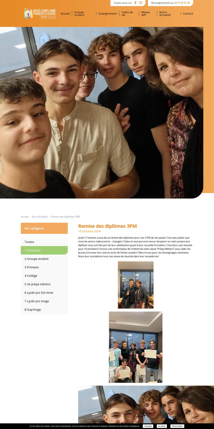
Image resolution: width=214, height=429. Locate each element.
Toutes (29, 242)
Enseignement (108, 13)
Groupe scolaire (79, 13)
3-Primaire (32, 267)
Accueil (65, 13)
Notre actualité (165, 13)
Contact (188, 13)
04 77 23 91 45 (182, 2)
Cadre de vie (127, 13)
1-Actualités (33, 250)
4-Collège (31, 276)
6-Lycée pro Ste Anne (39, 293)
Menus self (145, 13)
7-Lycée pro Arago (37, 301)
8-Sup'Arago (33, 310)
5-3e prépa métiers (37, 284)
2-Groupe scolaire (37, 259)
